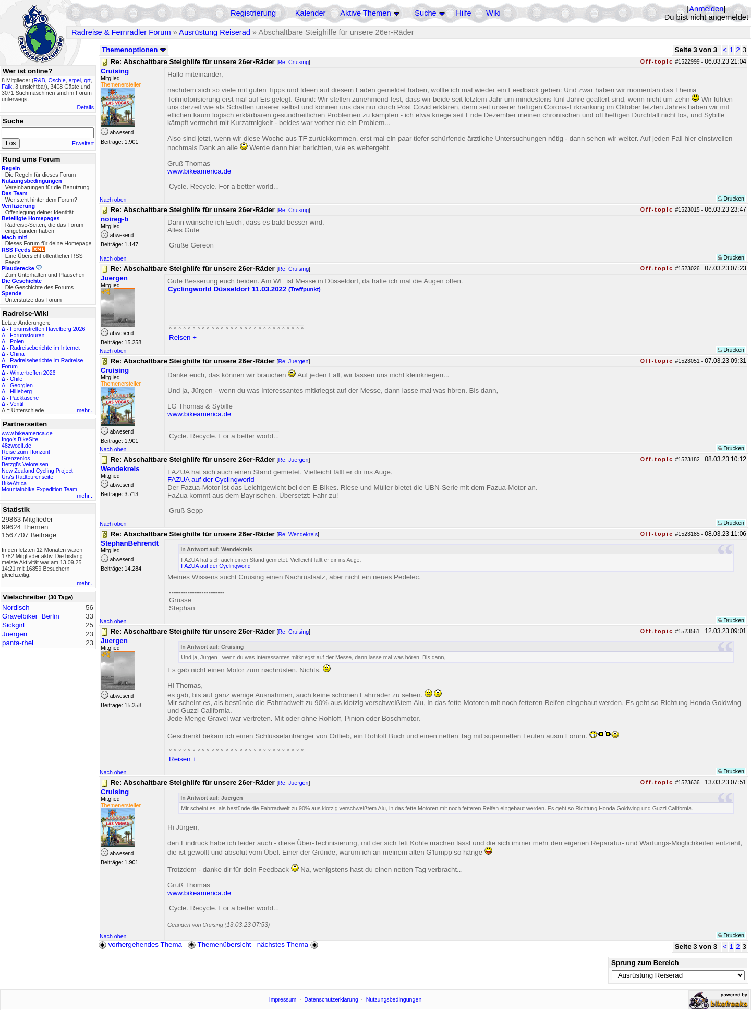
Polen (17, 341)
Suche (426, 13)
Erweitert (83, 143)
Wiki (493, 13)
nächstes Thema (288, 944)
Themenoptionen (134, 50)
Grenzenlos (16, 458)
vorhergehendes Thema (140, 944)
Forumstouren (27, 335)
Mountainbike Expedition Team (39, 489)
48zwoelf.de (16, 445)
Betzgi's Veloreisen (25, 464)
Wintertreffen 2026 (32, 372)
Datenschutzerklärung (331, 999)
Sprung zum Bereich (645, 963)
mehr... (85, 410)
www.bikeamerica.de (27, 433)
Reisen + (183, 337)
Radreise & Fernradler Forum (121, 32)
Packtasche (24, 397)
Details (85, 107)
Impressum (283, 999)
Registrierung (253, 13)
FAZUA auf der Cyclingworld (211, 480)
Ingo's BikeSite (20, 439)
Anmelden (706, 9)
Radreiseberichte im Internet (45, 347)
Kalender (310, 13)
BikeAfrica (14, 483)
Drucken (731, 198)
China (17, 354)
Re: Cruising (293, 62)
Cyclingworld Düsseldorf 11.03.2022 (244, 289)
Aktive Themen (365, 13)
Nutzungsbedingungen (394, 999)
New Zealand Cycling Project (37, 470)
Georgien (21, 385)
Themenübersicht (219, 944)
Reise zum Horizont (26, 452)
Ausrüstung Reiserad (214, 32)
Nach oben (113, 199)
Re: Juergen (293, 361)
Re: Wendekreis (298, 534)
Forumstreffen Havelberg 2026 (47, 329)
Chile (16, 379)
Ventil (16, 404)
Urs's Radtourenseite (27, 477)
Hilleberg (21, 391)
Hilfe (463, 13)
